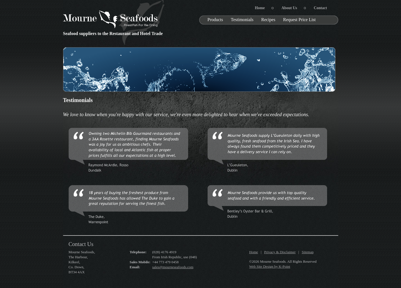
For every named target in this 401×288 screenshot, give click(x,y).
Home (253, 252)
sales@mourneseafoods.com (172, 267)
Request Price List (299, 19)
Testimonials (242, 19)
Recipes (268, 19)
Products (215, 19)
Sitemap (308, 252)
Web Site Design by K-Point (269, 266)
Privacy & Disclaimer (279, 252)
